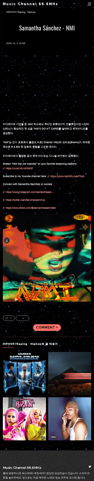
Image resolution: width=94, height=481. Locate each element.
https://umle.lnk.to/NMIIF (19, 168)
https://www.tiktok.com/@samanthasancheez (31, 207)
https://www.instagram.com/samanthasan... (30, 191)
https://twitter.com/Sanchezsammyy (25, 199)
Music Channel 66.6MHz (30, 4)
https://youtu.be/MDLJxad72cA (67, 176)
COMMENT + (47, 327)
